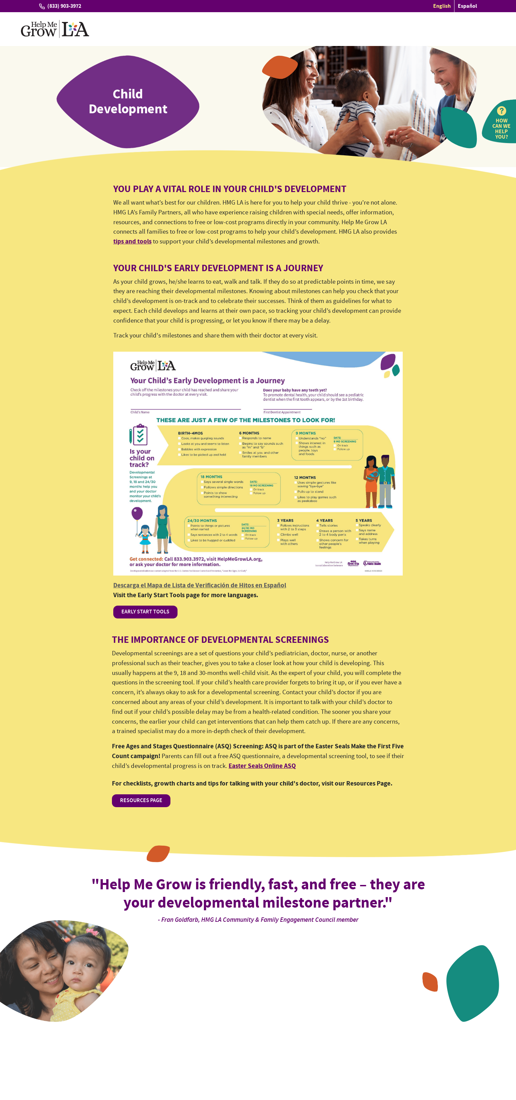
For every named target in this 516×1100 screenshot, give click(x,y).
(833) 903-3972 (64, 6)
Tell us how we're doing (66, 1052)
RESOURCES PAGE (141, 800)
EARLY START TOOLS (145, 611)
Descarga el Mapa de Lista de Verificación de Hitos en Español (199, 585)
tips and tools (132, 241)
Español (467, 6)
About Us (401, 29)
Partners (297, 29)
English (442, 6)
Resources (331, 29)
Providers (263, 29)
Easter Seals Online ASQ (262, 766)
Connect (368, 29)
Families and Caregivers (208, 29)
